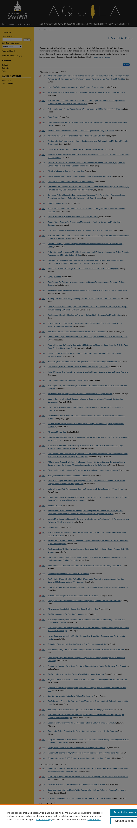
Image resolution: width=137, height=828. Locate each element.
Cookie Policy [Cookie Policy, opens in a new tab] (94, 819)
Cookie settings (44, 819)
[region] (68, 816)
